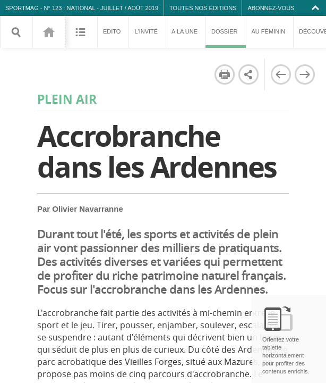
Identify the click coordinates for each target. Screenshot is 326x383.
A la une (184, 31)
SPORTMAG (22, 8)
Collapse (316, 8)
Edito (112, 31)
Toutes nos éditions (202, 8)
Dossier (225, 38)
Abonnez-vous (270, 8)
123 (48, 32)
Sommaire (81, 32)
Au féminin (269, 31)
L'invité (146, 31)
